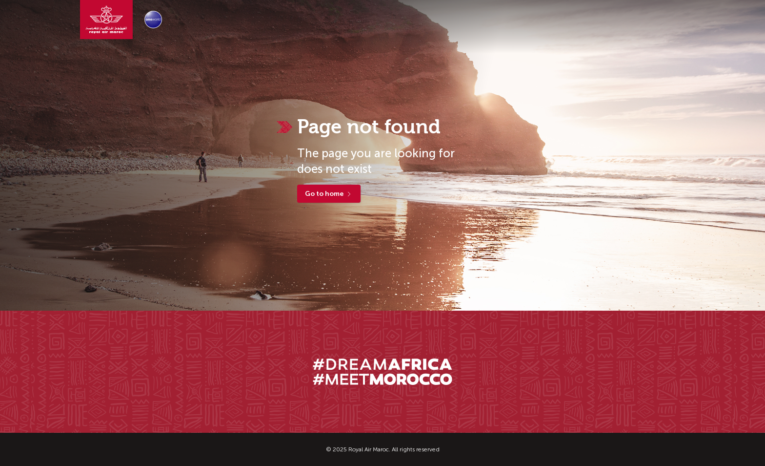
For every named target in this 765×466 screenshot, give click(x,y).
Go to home (329, 194)
